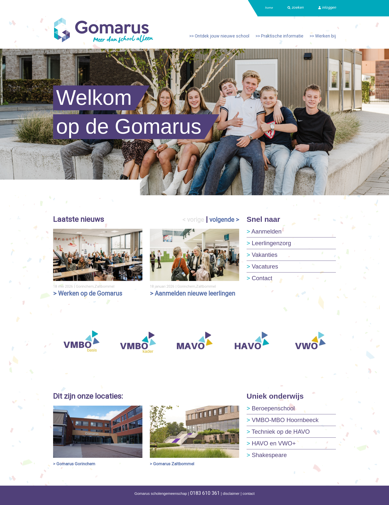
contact (249, 493)
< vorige (193, 219)
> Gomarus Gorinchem (74, 463)
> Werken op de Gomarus (87, 293)
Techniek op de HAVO (278, 431)
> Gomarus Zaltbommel (172, 463)
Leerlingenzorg (269, 243)
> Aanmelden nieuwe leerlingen (192, 293)
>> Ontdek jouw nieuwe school (219, 36)
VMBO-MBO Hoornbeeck (283, 420)
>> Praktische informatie (279, 36)
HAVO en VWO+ (271, 443)
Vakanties (262, 254)
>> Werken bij (323, 36)
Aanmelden (264, 231)
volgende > (224, 219)
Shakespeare (267, 455)
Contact (259, 278)
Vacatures (262, 266)
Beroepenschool (271, 408)
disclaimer (231, 493)
